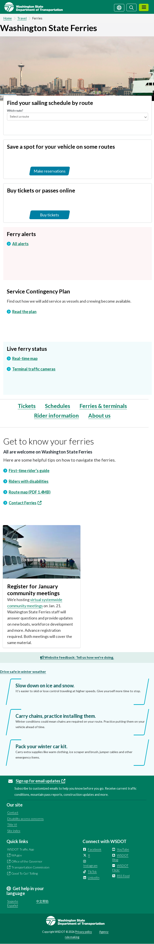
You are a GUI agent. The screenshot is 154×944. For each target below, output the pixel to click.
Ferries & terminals (103, 405)
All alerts (20, 243)
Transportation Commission (30, 867)
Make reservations (50, 171)
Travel (22, 18)
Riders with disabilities (28, 481)
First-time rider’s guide (29, 470)
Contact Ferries (25, 502)
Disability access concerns (25, 818)
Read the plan (24, 311)
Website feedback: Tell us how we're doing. (77, 657)
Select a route (19, 116)
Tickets (27, 405)
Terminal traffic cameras (33, 369)
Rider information (56, 415)
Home (7, 18)
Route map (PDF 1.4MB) (29, 492)
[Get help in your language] (119, 7)
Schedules (57, 405)
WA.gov (16, 855)
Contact (12, 812)
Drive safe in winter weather (23, 671)
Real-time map (25, 358)
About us (99, 415)
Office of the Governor (26, 861)
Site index (13, 831)
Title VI (12, 824)
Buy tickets (49, 214)
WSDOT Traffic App (20, 849)
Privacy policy (83, 931)
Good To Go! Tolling (24, 873)
